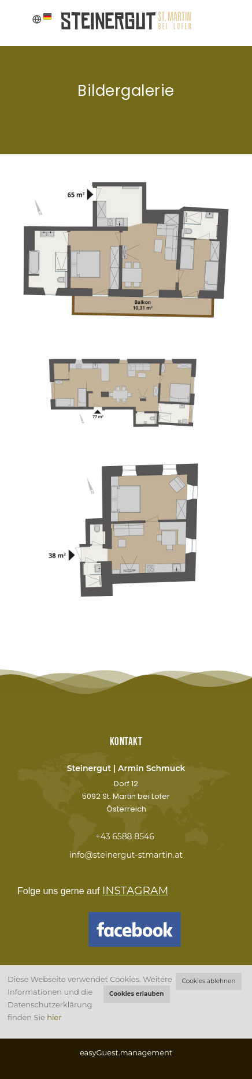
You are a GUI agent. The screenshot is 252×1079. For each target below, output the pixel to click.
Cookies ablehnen (209, 981)
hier (54, 1017)
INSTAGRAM (135, 890)
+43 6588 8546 (124, 836)
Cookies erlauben (136, 994)
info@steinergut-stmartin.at (126, 855)
